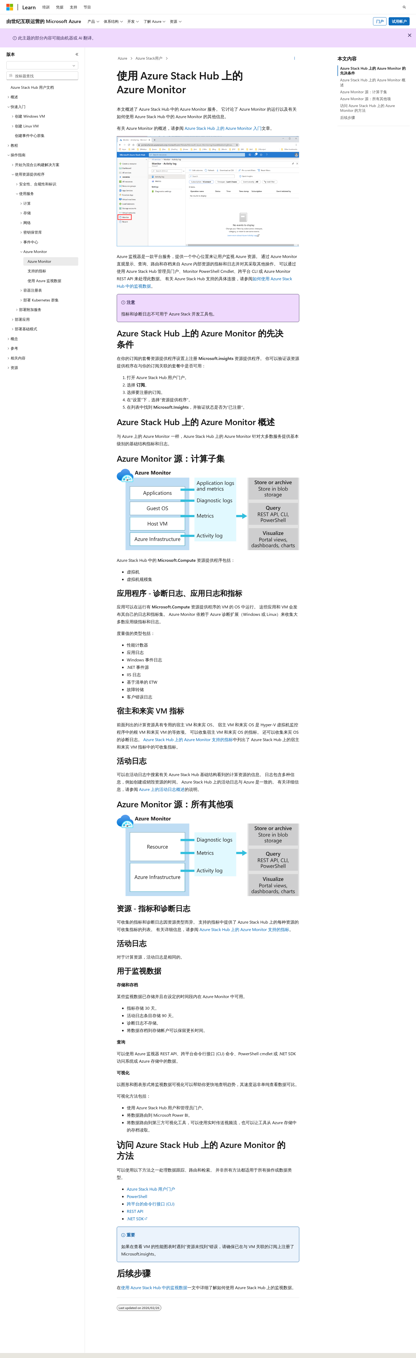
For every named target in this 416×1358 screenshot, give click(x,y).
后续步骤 (347, 117)
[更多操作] (294, 58)
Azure (122, 58)
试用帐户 (399, 21)
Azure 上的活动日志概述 (162, 789)
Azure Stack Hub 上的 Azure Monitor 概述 (372, 82)
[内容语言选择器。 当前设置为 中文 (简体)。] (21, 1349)
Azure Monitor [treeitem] (39, 261)
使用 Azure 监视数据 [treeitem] (44, 280)
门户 (380, 21)
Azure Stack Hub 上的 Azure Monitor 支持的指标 (188, 739)
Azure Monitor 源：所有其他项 (365, 98)
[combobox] (42, 65)
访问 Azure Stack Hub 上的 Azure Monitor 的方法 (367, 108)
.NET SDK (135, 1218)
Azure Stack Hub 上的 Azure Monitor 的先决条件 (373, 70)
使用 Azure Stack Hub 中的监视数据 (154, 1287)
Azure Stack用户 (149, 58)
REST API (135, 1211)
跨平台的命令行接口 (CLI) (151, 1203)
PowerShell (137, 1196)
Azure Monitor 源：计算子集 (363, 91)
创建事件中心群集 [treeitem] (30, 135)
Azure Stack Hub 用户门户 (151, 1189)
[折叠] (77, 54)
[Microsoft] (9, 7)
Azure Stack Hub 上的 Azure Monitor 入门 (223, 128)
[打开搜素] (404, 7)
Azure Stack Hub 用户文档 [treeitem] (32, 87)
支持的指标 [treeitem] (37, 270)
